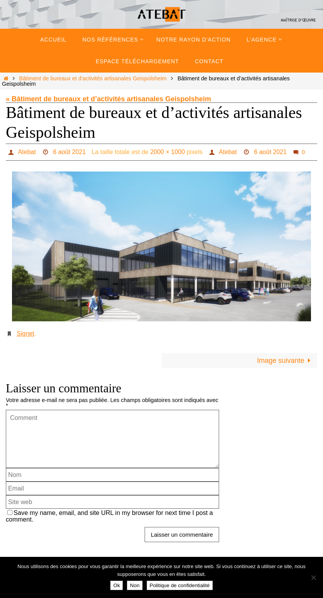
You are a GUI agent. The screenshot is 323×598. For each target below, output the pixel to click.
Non (134, 585)
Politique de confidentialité (180, 585)
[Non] (313, 577)
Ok (116, 585)
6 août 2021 (69, 152)
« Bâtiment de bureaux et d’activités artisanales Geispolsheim (108, 99)
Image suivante (285, 360)
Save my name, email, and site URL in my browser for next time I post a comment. (109, 516)
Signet (25, 333)
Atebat (27, 152)
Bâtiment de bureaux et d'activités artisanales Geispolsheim (92, 78)
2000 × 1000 (167, 152)
